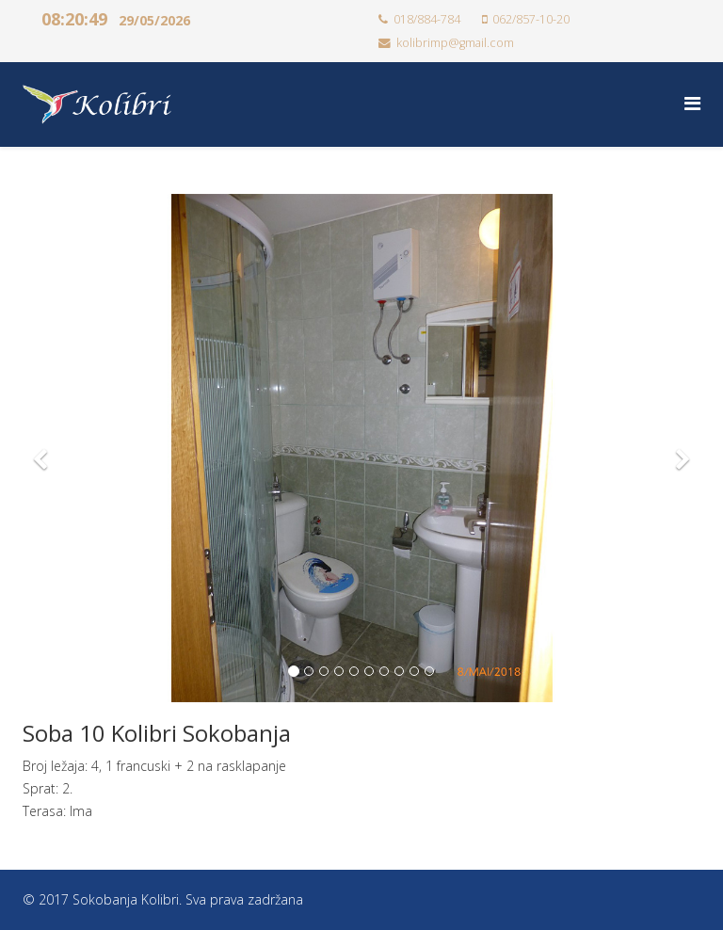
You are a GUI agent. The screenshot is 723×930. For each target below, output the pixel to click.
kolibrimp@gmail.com (455, 43)
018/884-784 (427, 19)
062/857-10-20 (531, 19)
